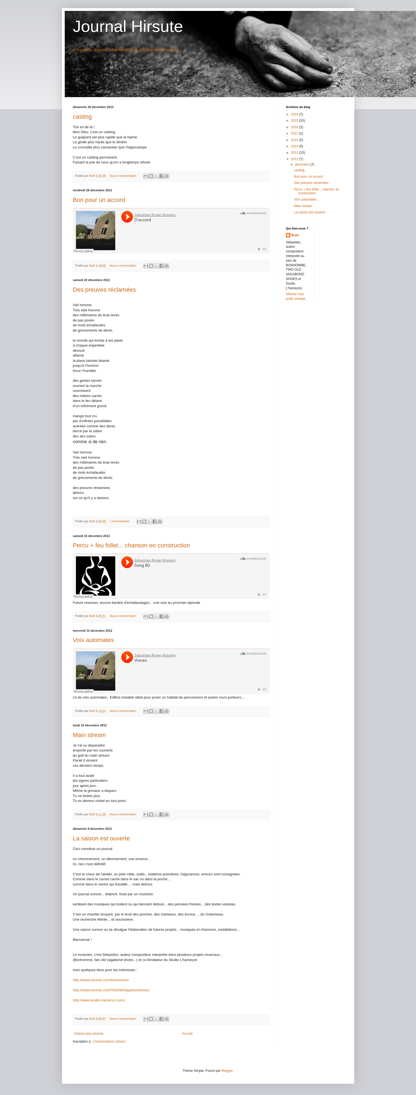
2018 (295, 127)
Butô (295, 235)
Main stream (89, 735)
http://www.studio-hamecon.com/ (99, 1000)
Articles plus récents (89, 1034)
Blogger (227, 1071)
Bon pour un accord (99, 199)
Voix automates (93, 640)
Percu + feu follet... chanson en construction (131, 545)
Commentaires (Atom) (109, 1041)
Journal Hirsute (128, 26)
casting (82, 116)
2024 (295, 114)
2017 (295, 133)
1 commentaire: (120, 521)
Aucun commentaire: (123, 175)
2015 (295, 140)
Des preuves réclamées (104, 289)
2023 (295, 121)
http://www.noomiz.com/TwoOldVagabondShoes (111, 990)
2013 (295, 152)
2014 (295, 146)
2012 (295, 159)
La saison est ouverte (101, 838)
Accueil (187, 1034)
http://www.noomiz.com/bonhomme (101, 980)
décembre (302, 164)
